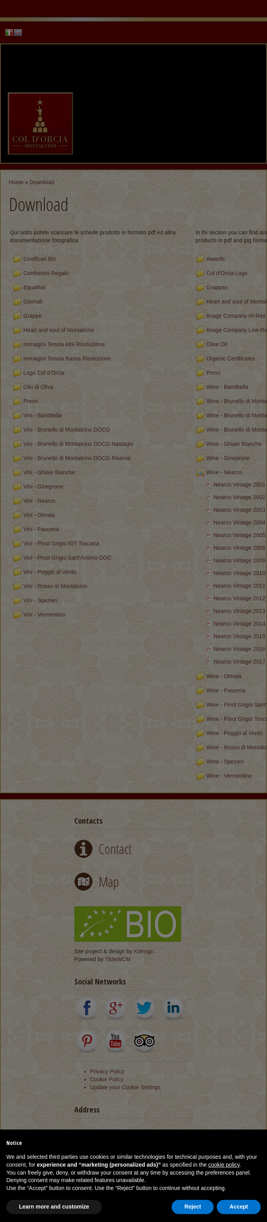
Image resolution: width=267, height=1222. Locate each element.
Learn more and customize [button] (54, 1206)
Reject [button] (192, 1206)
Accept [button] (238, 1206)
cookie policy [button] (223, 1165)
